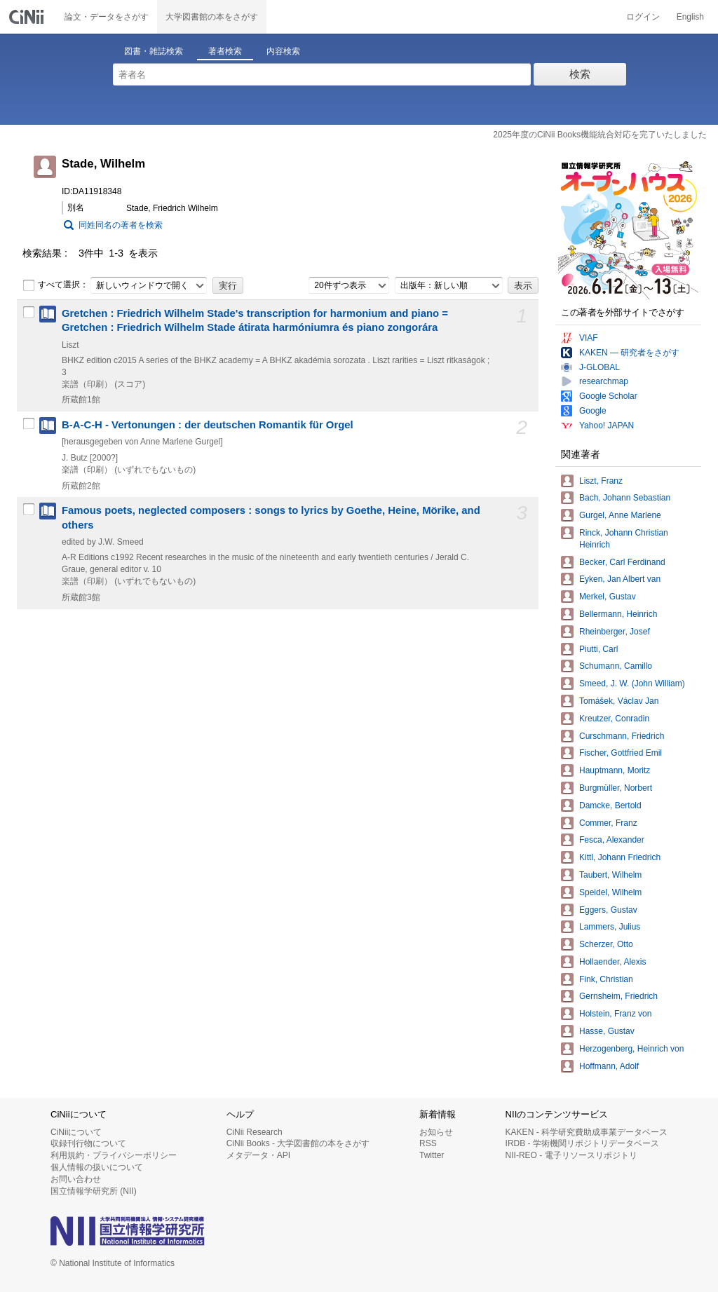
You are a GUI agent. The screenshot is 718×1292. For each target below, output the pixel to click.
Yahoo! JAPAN (606, 425)
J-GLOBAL (599, 367)
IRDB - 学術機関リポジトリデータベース (582, 1143)
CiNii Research (254, 1132)
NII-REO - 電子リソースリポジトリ (571, 1155)
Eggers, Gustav (608, 910)
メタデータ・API (258, 1155)
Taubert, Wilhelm (610, 875)
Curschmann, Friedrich (621, 736)
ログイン (643, 17)
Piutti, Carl (598, 649)
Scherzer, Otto (606, 944)
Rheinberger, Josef (614, 632)
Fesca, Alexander (611, 840)
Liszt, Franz (601, 481)
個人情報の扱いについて (96, 1167)
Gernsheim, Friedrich (618, 996)
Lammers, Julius (609, 927)
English (690, 17)
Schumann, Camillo (615, 666)
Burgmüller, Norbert (615, 788)
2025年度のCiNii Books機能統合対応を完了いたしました (600, 135)
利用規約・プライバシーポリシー (113, 1155)
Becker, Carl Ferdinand (622, 562)
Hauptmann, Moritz (614, 770)
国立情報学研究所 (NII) (93, 1191)
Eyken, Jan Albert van (620, 579)
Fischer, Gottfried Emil (620, 753)
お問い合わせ (75, 1179)
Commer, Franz (608, 823)
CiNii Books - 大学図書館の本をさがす (298, 1143)
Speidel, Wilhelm (610, 892)
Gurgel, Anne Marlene (620, 515)
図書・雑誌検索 (153, 51)
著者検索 (225, 51)
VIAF (588, 338)
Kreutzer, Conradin (614, 718)
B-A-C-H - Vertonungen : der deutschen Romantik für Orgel (207, 424)
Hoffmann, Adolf (609, 1066)
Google (593, 411)
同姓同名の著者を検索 (121, 225)
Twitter (431, 1155)
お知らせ (436, 1132)
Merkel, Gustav (607, 596)
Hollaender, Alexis (612, 962)
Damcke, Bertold (610, 805)
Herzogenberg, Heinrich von (631, 1049)
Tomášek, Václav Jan (618, 701)
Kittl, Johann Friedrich (620, 857)
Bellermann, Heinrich (618, 614)
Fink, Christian (606, 979)
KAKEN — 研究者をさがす (629, 353)
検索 (579, 74)
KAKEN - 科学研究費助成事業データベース (587, 1132)
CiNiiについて (76, 1132)
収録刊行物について (88, 1143)
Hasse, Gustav (607, 1031)
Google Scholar (608, 396)
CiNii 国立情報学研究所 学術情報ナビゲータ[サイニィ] (28, 17)
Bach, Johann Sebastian (624, 498)
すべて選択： (55, 285)
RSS (428, 1143)
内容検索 (283, 51)
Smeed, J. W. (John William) (632, 683)
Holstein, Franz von (615, 1014)
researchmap (603, 381)
